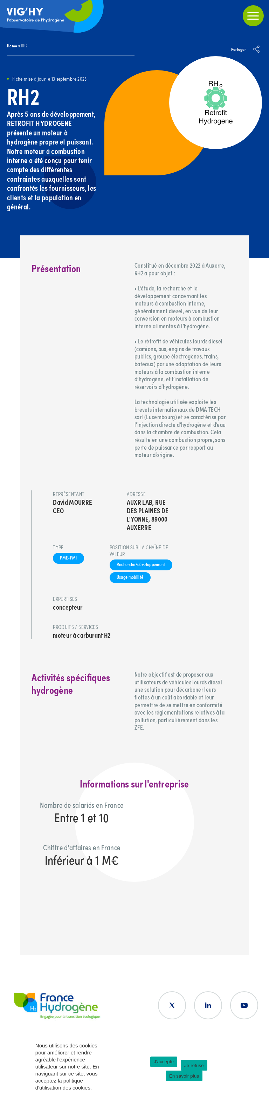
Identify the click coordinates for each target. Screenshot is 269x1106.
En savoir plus (184, 1076)
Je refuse (194, 1065)
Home (12, 45)
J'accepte (164, 1061)
